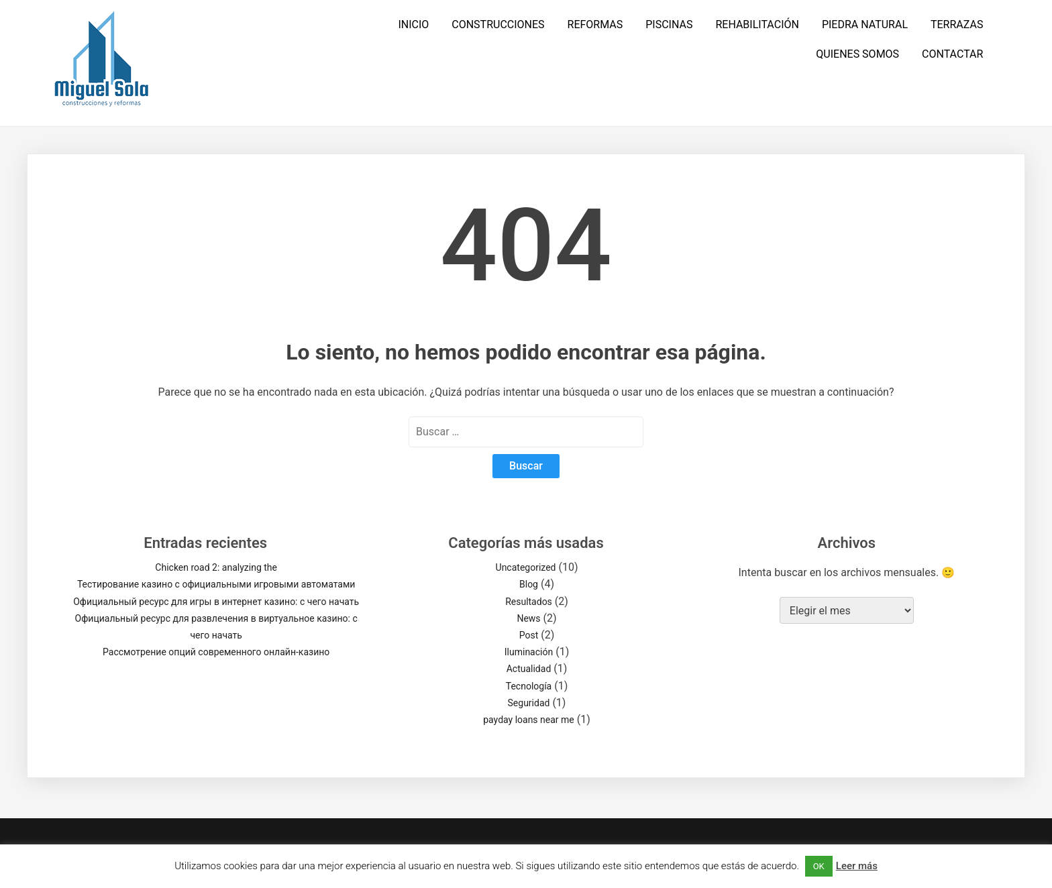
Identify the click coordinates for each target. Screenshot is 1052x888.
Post (529, 635)
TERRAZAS (957, 24)
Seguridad (529, 703)
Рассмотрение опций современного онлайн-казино (216, 652)
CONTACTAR (952, 54)
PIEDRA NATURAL (865, 24)
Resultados (528, 601)
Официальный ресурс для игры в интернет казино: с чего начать (216, 601)
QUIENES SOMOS (857, 54)
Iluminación (529, 652)
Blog (528, 584)
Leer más (857, 866)
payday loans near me (528, 719)
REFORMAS (595, 24)
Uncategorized (526, 567)
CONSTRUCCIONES (498, 24)
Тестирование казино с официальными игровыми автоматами (216, 584)
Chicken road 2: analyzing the (216, 567)
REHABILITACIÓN (756, 24)
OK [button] (819, 866)
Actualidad (529, 668)
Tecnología (528, 686)
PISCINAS (668, 24)
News (528, 618)
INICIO (413, 24)
